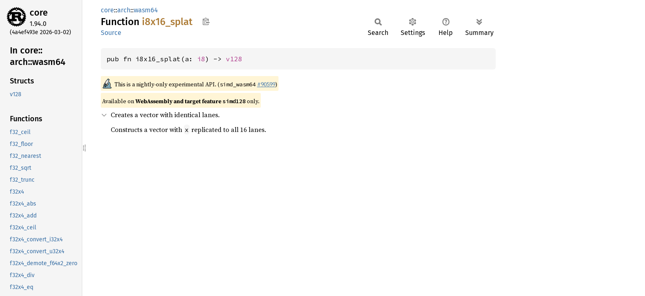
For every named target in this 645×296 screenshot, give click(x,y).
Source (111, 33)
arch (123, 10)
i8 (201, 59)
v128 (234, 59)
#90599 (266, 84)
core (39, 12)
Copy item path (206, 21)
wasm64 (146, 10)
